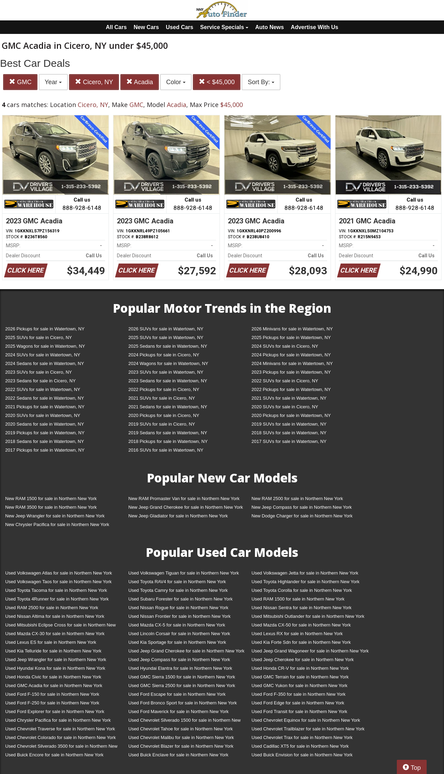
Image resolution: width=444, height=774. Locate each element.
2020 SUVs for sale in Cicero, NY (284, 406)
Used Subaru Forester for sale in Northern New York (180, 599)
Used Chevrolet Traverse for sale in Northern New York (60, 728)
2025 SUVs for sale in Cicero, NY (38, 337)
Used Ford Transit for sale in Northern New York (299, 711)
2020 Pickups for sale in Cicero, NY (163, 415)
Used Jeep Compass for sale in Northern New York (179, 659)
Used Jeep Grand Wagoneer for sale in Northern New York (310, 650)
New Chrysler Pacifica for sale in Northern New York (57, 524)
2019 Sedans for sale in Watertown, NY (167, 432)
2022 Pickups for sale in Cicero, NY (163, 389)
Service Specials (224, 27)
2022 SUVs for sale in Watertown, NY (42, 389)
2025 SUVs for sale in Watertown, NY (165, 337)
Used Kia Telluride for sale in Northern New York (53, 650)
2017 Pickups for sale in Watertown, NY (45, 450)
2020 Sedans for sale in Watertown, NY (44, 424)
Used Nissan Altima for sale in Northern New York (54, 616)
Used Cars (179, 27)
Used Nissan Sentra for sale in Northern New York (301, 607)
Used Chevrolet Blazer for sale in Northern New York (180, 746)
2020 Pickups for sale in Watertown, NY (291, 415)
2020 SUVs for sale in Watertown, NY (42, 415)
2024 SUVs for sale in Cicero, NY (284, 346)
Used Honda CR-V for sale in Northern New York (300, 668)
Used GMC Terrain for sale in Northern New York (300, 676)
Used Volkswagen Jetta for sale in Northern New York (304, 573)
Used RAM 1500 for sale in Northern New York (297, 599)
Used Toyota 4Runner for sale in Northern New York (57, 599)
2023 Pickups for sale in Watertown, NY (291, 372)
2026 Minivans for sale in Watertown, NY (292, 328)
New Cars (146, 27)
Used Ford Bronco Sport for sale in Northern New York (182, 702)
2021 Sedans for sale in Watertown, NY (167, 406)
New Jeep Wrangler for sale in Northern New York (55, 515)
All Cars (116, 27)
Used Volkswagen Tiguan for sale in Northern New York (183, 573)
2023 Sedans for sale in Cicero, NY (40, 380)
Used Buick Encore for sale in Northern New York (54, 754)
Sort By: (261, 82)
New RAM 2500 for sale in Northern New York (297, 498)
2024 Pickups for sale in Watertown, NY (291, 354)
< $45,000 (217, 82)
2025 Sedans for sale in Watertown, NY (167, 346)
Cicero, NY (94, 82)
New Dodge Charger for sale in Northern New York (301, 515)
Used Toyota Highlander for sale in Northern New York (305, 581)
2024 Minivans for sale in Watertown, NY (292, 363)
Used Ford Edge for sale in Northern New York (297, 702)
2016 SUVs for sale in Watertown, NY (165, 450)
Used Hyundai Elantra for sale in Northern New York (180, 668)
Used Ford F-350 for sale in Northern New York (298, 694)
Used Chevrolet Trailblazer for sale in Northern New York (308, 728)
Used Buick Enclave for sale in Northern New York (178, 754)
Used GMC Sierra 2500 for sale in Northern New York (181, 685)
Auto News (269, 27)
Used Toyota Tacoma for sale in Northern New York (56, 590)
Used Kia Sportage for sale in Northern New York (177, 642)
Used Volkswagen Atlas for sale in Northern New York (58, 573)
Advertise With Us (314, 27)
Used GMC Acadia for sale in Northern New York (53, 685)
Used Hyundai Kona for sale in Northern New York (55, 668)
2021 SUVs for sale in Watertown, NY (288, 398)
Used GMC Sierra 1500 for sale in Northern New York (181, 676)
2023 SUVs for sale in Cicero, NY (38, 372)
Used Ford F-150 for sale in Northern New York (52, 694)
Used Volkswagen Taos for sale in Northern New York (58, 581)
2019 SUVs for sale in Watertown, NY (288, 424)
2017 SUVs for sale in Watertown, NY (288, 441)
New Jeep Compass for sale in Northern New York (301, 507)
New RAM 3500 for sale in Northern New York (51, 507)
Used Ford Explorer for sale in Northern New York (54, 711)
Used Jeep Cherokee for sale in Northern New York (302, 659)
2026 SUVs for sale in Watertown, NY (165, 328)
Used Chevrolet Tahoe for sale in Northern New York (180, 728)
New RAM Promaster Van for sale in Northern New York (184, 498)
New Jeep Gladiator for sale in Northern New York (178, 515)
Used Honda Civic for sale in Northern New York (53, 676)
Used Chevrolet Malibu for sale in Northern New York (181, 737)
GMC (20, 82)
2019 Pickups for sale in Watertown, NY (45, 432)
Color (176, 82)
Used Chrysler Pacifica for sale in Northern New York (58, 720)
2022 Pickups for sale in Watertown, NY (291, 389)
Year (53, 82)
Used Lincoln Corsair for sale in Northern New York (179, 633)
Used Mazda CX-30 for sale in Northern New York (54, 633)
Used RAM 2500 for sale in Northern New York (51, 607)
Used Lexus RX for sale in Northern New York (297, 633)
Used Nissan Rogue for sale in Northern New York (178, 607)
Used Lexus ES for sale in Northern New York (50, 642)
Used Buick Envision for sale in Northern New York (301, 754)
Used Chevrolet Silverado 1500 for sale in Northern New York (184, 722)
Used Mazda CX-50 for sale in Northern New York (301, 625)
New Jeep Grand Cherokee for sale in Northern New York (185, 507)
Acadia (139, 82)
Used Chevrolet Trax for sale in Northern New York (301, 737)
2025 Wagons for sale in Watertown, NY (45, 346)
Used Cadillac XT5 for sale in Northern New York (300, 746)
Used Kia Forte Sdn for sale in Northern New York (301, 642)
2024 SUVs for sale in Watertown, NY (42, 354)
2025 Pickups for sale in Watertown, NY (291, 337)
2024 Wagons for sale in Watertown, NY (168, 363)
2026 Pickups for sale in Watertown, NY (45, 328)
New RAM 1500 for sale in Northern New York (51, 498)
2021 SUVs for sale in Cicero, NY (161, 398)
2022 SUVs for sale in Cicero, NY (284, 380)
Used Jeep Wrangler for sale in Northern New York (55, 659)
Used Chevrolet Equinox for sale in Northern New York (305, 720)
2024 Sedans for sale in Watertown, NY (44, 363)
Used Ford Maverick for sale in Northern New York (178, 711)
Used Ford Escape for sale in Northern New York (176, 694)
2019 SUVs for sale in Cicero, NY (161, 424)
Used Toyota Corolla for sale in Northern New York (301, 590)
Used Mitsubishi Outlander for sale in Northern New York (307, 616)
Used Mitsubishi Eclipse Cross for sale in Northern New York (60, 626)
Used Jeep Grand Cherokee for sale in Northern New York (186, 650)
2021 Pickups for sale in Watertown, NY (45, 406)
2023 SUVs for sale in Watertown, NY (165, 372)
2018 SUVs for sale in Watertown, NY (288, 432)
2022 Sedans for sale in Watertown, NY (44, 398)
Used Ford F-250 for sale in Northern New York (52, 702)
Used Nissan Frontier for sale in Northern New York (179, 616)
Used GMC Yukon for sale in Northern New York (299, 685)
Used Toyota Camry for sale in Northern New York (178, 590)
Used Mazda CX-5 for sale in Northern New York (176, 625)
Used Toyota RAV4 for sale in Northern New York (177, 581)
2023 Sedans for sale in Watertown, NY (167, 380)
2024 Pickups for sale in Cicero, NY (163, 354)
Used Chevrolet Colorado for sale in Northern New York (60, 737)
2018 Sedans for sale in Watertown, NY (44, 441)
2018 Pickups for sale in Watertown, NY (168, 441)
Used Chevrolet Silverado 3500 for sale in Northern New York (61, 747)
